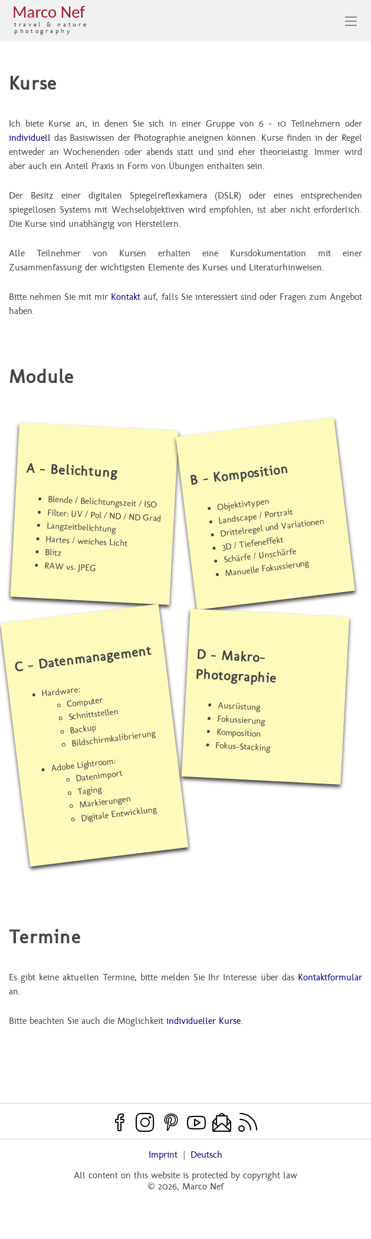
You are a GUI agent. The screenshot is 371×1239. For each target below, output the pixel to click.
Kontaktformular (330, 977)
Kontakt (125, 296)
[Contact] (221, 1122)
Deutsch (206, 1154)
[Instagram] (145, 1122)
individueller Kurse (203, 1020)
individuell (30, 137)
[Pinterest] (171, 1122)
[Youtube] (196, 1122)
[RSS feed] (247, 1122)
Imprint (163, 1154)
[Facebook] (119, 1122)
